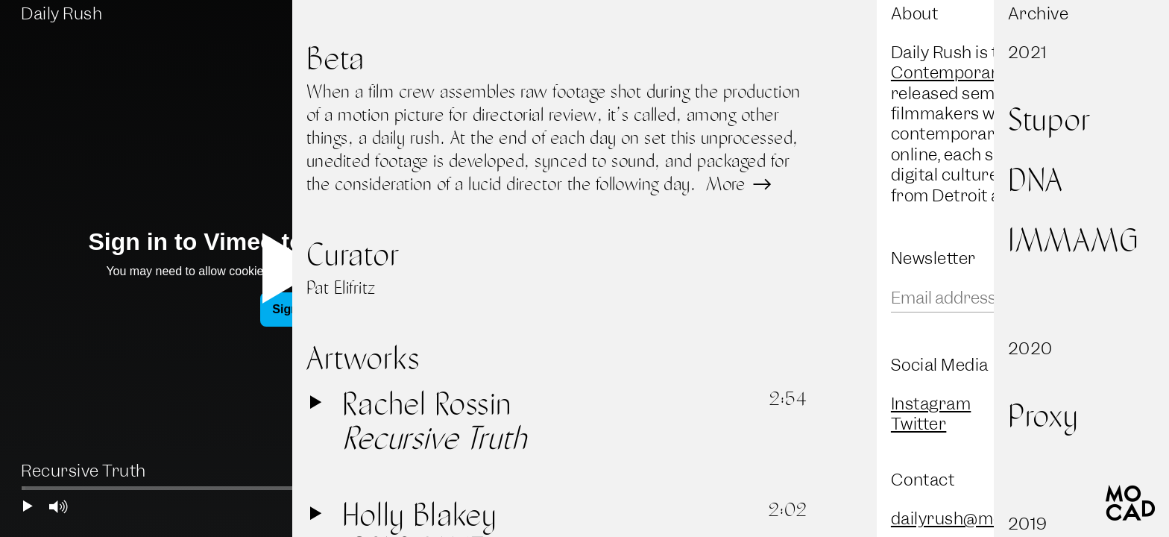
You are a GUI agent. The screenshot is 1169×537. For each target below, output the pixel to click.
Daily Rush (61, 14)
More (736, 184)
